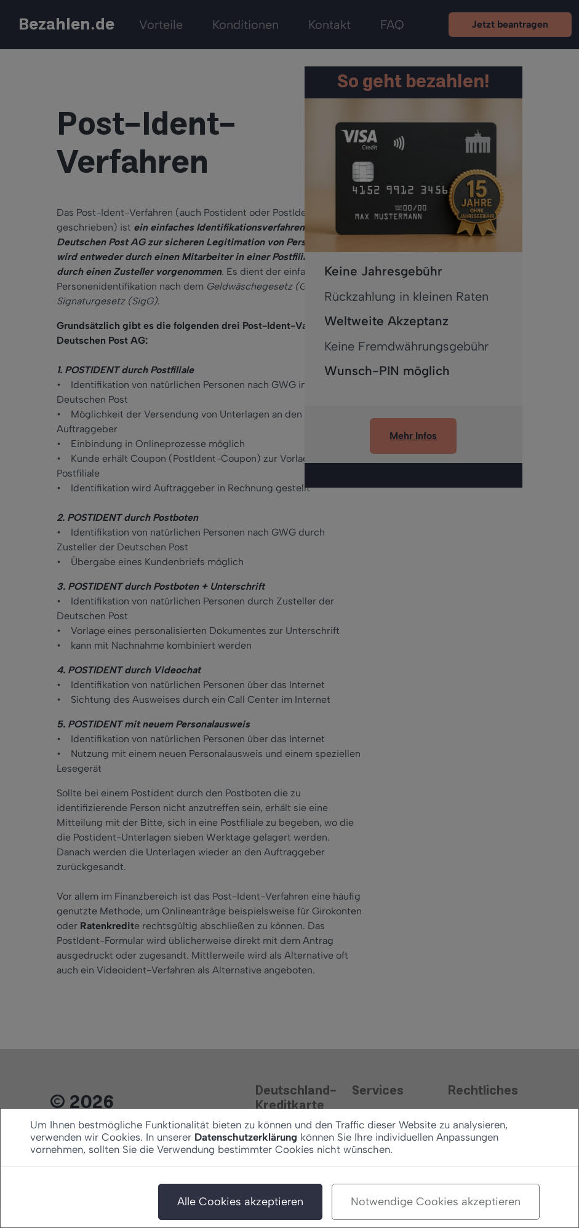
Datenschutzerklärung (245, 1137)
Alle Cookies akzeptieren (240, 1201)
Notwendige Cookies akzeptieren (436, 1201)
